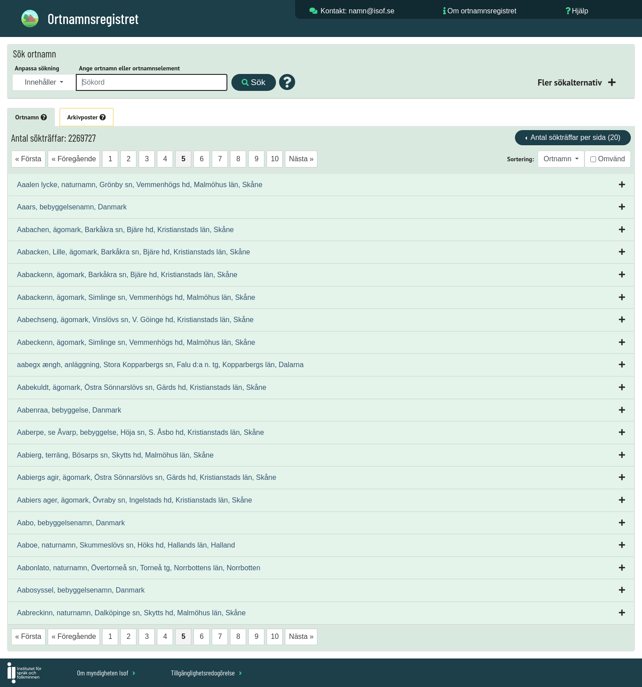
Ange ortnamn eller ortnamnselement (129, 68)
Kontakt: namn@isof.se (358, 11)
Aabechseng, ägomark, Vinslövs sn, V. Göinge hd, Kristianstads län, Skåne (135, 319)
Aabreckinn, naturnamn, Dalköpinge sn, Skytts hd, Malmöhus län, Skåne (131, 613)
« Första (28, 159)
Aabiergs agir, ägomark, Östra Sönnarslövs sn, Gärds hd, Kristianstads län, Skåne (146, 477)
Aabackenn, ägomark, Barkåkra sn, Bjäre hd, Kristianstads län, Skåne (127, 274)
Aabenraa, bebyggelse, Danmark (69, 410)
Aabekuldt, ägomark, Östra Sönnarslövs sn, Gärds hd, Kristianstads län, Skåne (141, 387)
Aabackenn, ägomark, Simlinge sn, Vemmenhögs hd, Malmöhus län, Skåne (136, 297)
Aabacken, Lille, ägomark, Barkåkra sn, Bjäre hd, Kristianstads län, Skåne (133, 252)
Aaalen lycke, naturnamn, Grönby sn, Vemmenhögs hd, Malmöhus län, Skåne (140, 184)
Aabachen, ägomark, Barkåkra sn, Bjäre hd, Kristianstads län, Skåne (125, 229)
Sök (253, 82)
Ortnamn (31, 117)
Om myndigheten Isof (106, 672)
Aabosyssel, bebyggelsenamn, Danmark (80, 590)
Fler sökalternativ (571, 82)
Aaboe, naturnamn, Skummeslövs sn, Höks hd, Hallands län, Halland (126, 545)
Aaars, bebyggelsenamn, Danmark (72, 207)
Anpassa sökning (37, 68)
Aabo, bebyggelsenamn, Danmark (71, 523)
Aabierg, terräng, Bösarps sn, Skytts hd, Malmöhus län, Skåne (115, 455)
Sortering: (520, 159)
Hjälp (580, 11)
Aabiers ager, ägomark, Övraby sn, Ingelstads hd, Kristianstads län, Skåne (134, 500)
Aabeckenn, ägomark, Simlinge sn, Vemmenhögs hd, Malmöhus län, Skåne (136, 342)
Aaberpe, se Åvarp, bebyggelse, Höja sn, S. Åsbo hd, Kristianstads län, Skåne (140, 432)
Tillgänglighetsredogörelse (206, 672)
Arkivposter (86, 117)
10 (275, 159)
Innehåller (41, 82)
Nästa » (301, 159)
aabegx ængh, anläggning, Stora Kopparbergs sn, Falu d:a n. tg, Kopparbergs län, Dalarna (160, 364)
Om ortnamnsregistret (481, 11)
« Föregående (74, 159)
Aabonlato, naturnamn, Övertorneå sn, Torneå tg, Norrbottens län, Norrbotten (138, 568)
